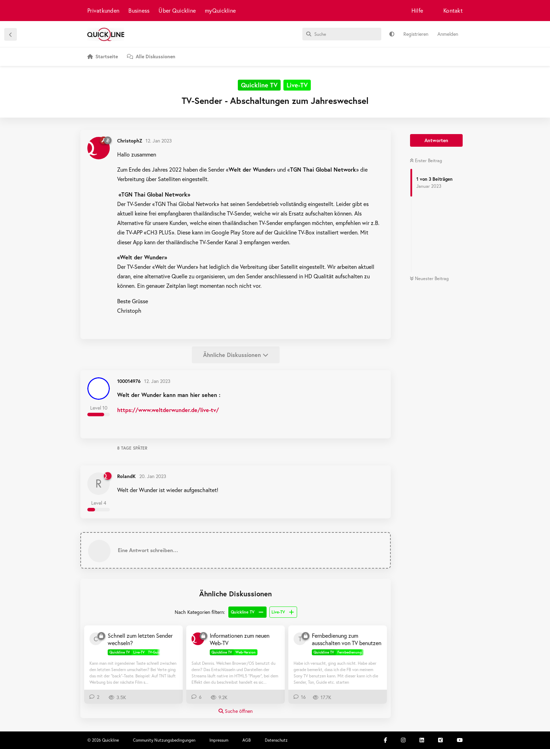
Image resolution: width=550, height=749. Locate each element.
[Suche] (341, 34)
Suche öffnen (236, 711)
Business (138, 10)
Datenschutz (276, 740)
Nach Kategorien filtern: (200, 612)
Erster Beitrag (426, 161)
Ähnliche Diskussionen (235, 354)
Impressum (218, 740)
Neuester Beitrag (429, 278)
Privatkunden (103, 10)
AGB (246, 740)
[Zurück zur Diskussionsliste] (10, 34)
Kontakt (453, 10)
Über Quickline (177, 10)
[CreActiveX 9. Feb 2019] (95, 638)
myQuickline (220, 10)
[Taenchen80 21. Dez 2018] (300, 638)
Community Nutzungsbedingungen (164, 740)
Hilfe (417, 10)
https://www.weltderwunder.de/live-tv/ (168, 409)
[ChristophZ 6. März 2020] (198, 638)
